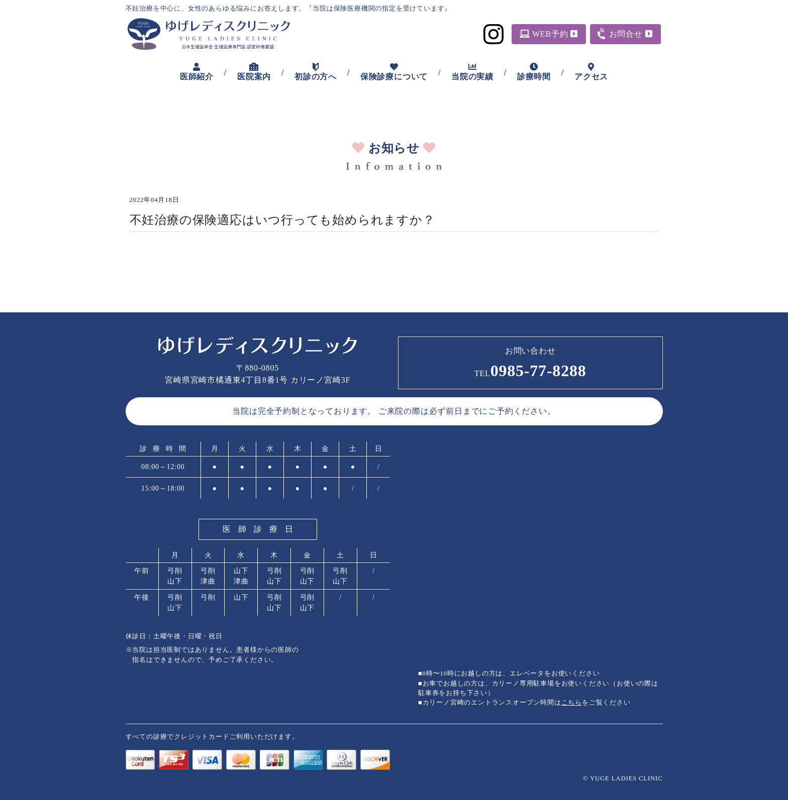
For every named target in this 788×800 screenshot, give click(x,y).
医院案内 (254, 72)
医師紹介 (197, 72)
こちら (571, 702)
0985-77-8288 (530, 371)
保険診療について (394, 72)
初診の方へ (315, 72)
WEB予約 (549, 34)
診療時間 (534, 72)
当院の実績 (472, 72)
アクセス (591, 72)
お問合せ (625, 33)
